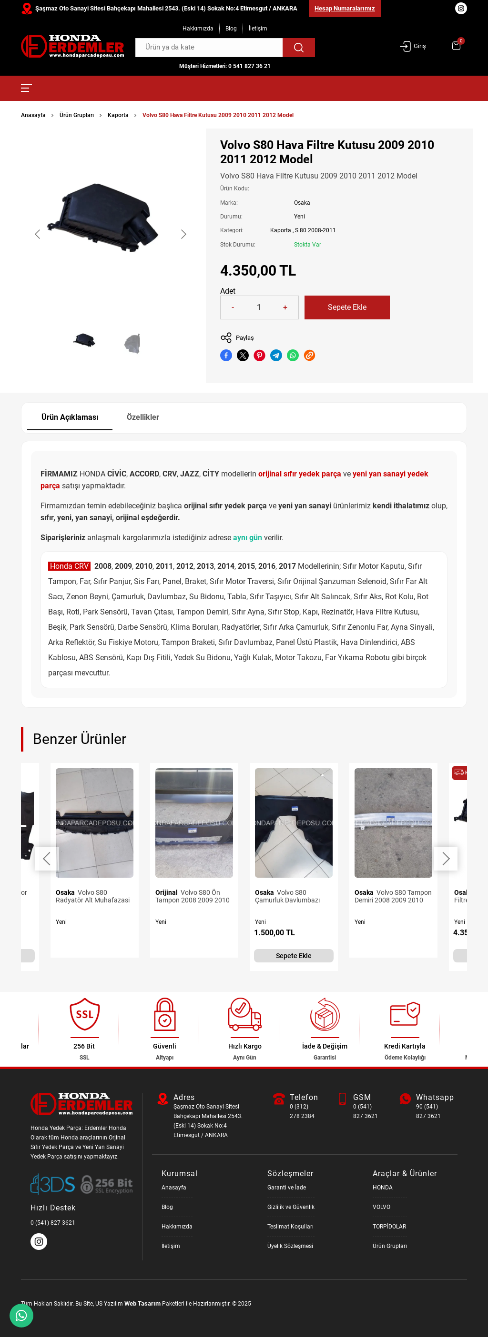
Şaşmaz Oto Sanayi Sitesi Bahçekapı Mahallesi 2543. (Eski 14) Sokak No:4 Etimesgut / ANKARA (166, 8)
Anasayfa (33, 115)
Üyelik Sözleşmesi (290, 1246)
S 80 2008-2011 (315, 230)
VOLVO (381, 1207)
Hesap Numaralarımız (345, 8)
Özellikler (143, 417)
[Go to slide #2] (135, 343)
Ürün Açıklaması (69, 417)
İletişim (258, 28)
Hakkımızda (198, 28)
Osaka (302, 202)
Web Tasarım (142, 1303)
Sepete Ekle (347, 307)
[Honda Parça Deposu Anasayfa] (72, 46)
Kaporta (118, 115)
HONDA (383, 1187)
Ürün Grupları (77, 115)
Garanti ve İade (286, 1187)
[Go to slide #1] (86, 343)
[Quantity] (258, 307)
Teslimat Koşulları (290, 1226)
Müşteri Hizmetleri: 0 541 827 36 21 (225, 66)
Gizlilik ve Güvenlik (291, 1207)
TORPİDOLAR (389, 1226)
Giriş (412, 46)
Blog (231, 28)
